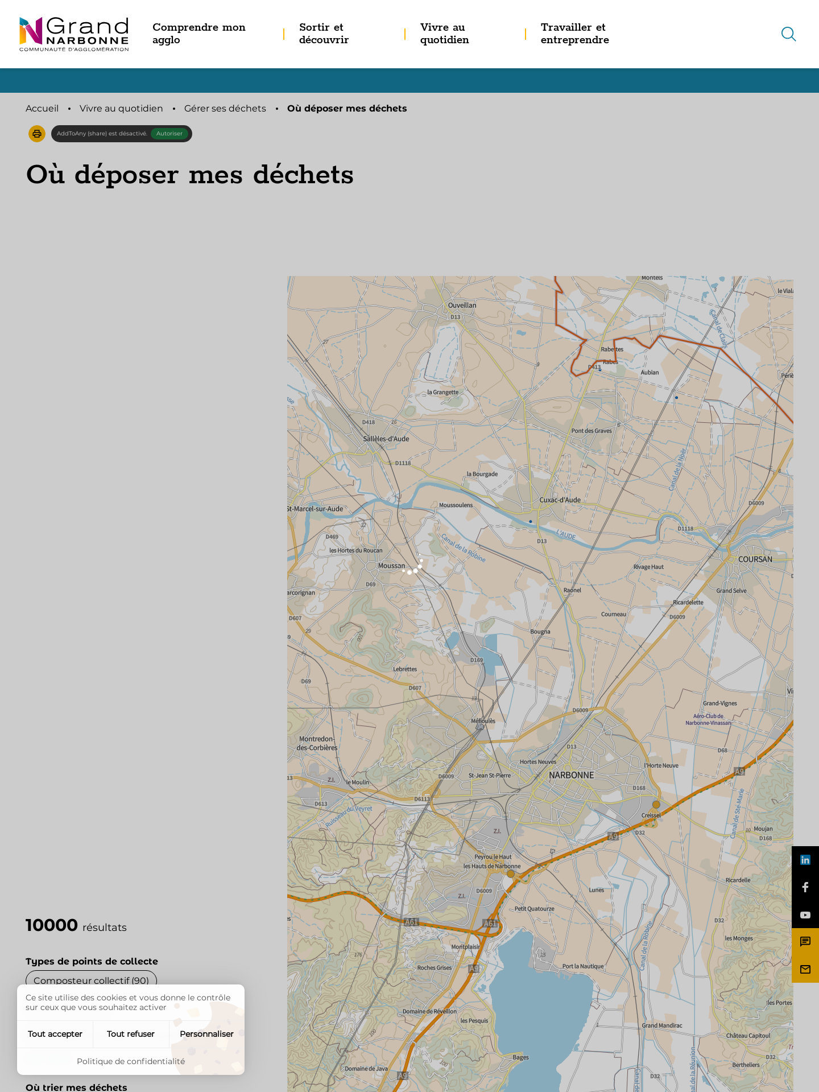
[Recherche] (789, 34)
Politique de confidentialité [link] (131, 1061)
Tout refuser (131, 1034)
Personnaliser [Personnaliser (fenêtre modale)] (207, 1034)
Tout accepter (55, 1034)
